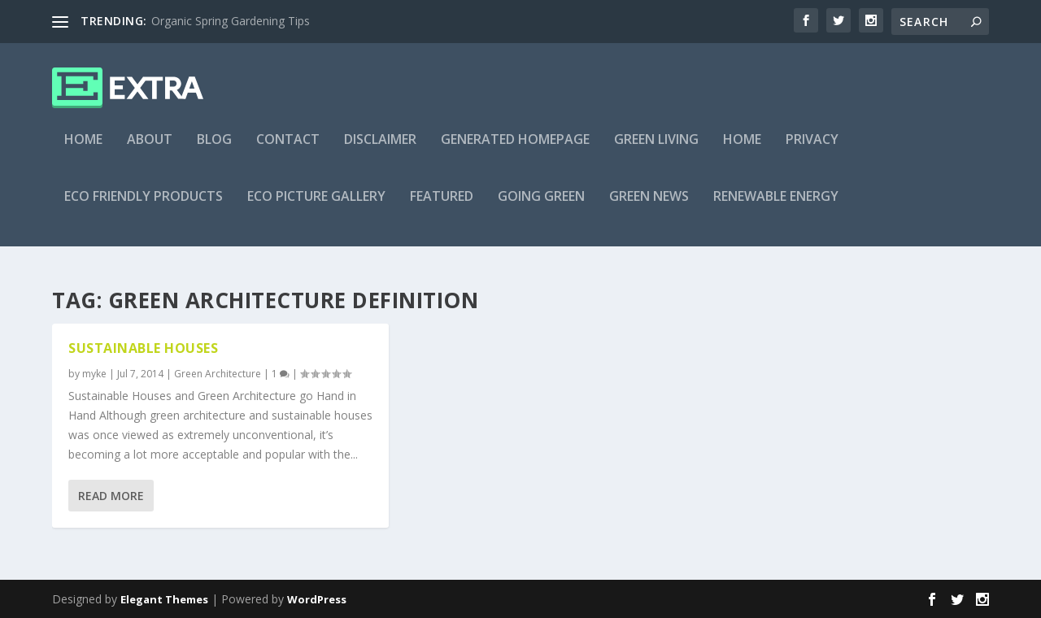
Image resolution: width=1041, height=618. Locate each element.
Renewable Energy (775, 208)
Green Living (656, 151)
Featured (441, 208)
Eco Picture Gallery (316, 208)
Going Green (541, 208)
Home (83, 151)
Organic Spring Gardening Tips (230, 20)
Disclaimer (380, 151)
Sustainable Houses (143, 348)
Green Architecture (217, 374)
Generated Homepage (515, 151)
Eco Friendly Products (143, 208)
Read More (111, 495)
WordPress (316, 599)
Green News (649, 208)
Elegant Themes (164, 599)
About (149, 151)
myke (94, 374)
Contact (288, 151)
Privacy (812, 151)
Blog (214, 151)
